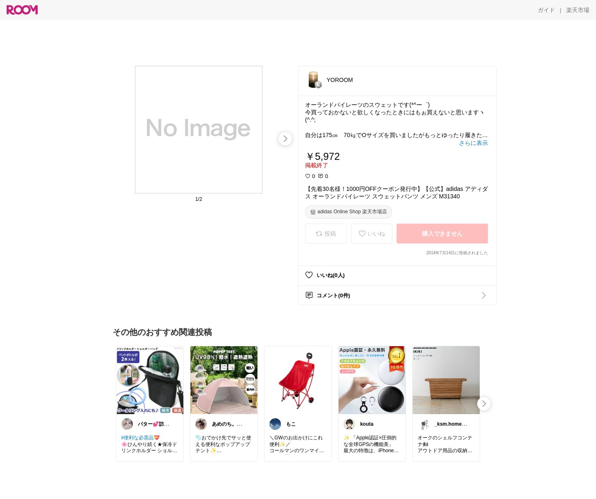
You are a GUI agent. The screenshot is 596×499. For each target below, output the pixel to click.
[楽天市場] (577, 10)
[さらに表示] (473, 143)
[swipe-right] (285, 138)
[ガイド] (546, 10)
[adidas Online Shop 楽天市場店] (348, 212)
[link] (149, 379)
